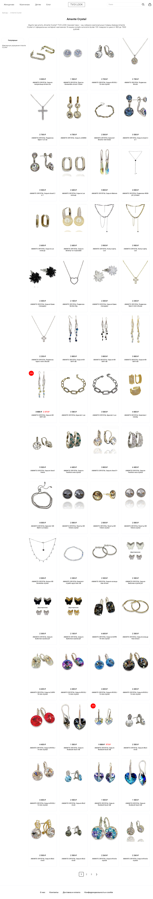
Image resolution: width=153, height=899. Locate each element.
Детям (38, 4)
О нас (42, 892)
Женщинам (9, 4)
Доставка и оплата (71, 892)
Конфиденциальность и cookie (98, 892)
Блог (48, 4)
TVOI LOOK (76, 4)
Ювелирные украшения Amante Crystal (14, 46)
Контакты (53, 892)
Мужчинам (24, 4)
